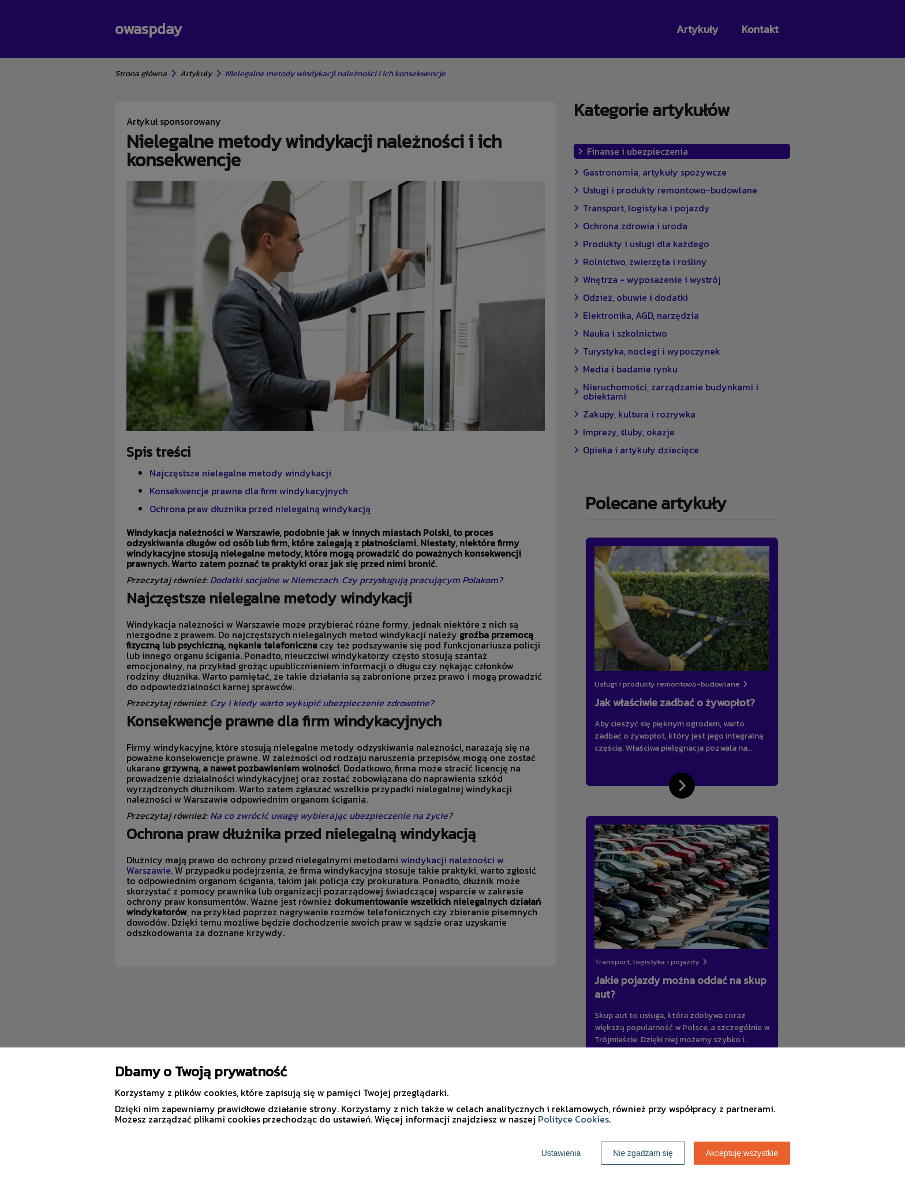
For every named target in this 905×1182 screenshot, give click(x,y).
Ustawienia (561, 1153)
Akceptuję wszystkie (742, 1153)
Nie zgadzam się (643, 1153)
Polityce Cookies (573, 1119)
